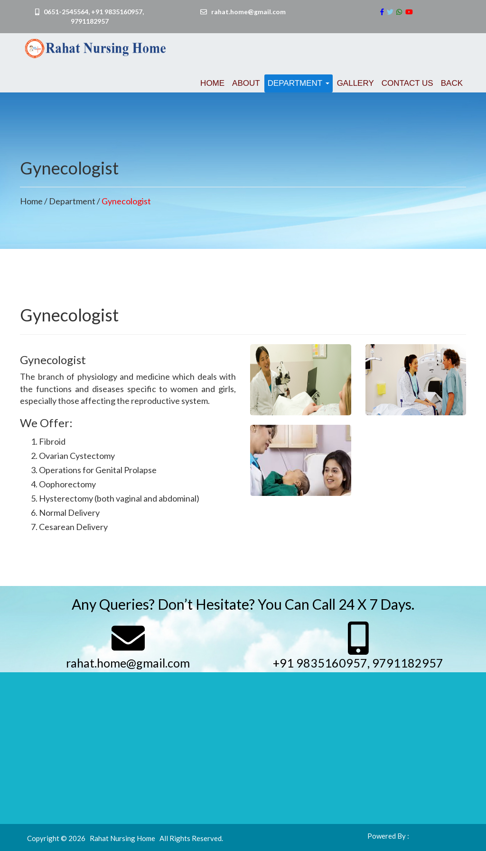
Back (452, 83)
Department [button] (298, 83)
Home (212, 83)
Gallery (355, 83)
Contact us (407, 83)
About (246, 83)
